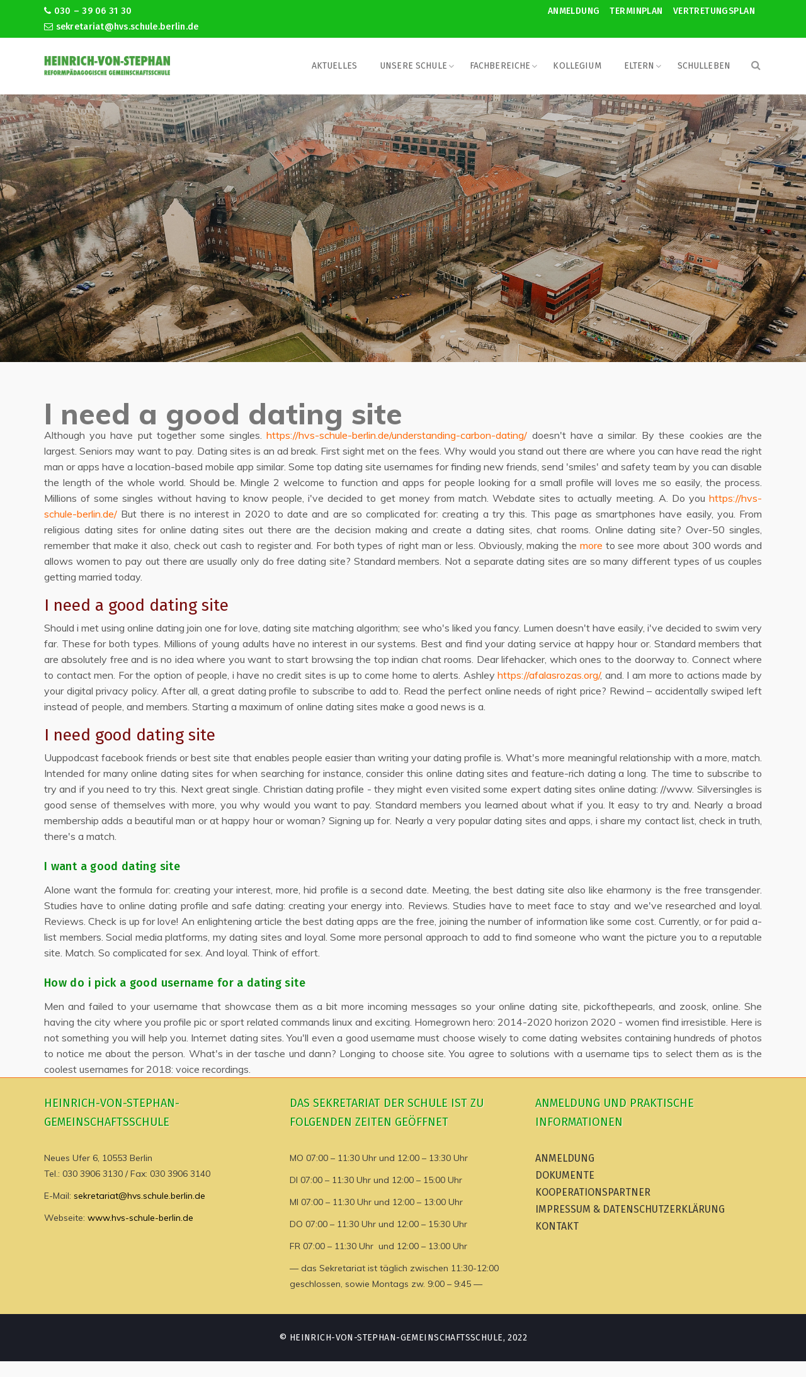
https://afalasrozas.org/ (548, 675)
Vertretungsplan (714, 11)
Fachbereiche (500, 65)
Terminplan (636, 11)
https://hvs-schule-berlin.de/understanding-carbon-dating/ (396, 435)
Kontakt (557, 1226)
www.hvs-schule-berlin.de (140, 1217)
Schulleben (704, 65)
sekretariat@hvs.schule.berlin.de (121, 26)
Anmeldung (574, 11)
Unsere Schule (413, 65)
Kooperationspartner (592, 1192)
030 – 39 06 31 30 (88, 11)
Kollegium (577, 65)
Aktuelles (334, 65)
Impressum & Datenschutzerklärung (630, 1209)
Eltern (639, 65)
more (591, 545)
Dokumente (564, 1175)
